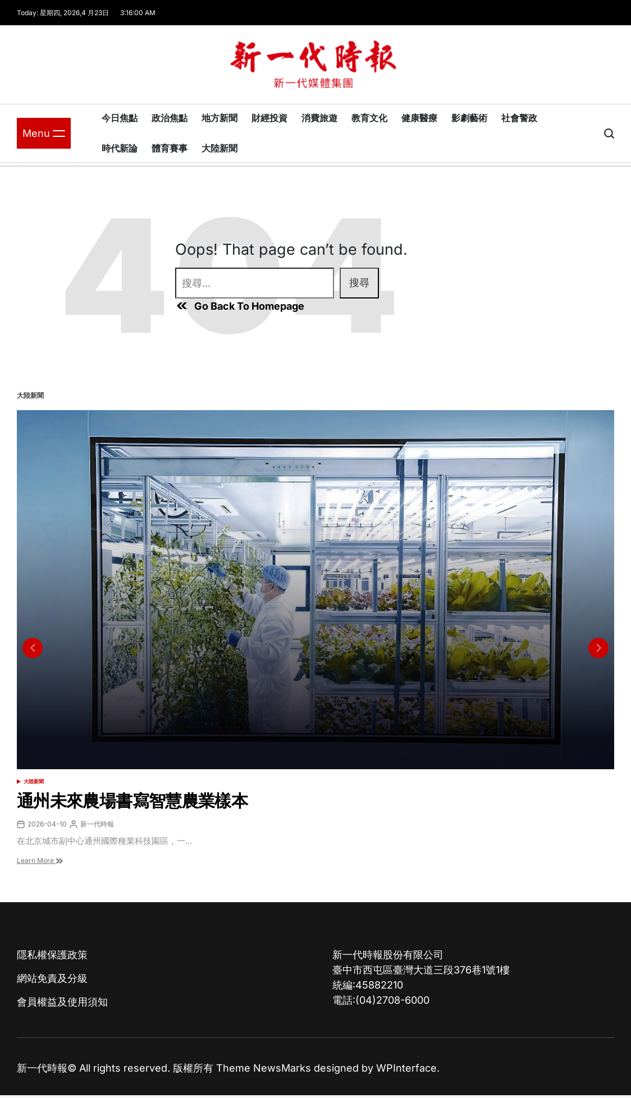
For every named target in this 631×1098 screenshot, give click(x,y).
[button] (598, 648)
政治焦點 (170, 117)
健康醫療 (419, 117)
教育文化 (369, 117)
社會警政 (519, 117)
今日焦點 (120, 117)
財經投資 (269, 117)
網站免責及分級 (52, 978)
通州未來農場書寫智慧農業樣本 (132, 801)
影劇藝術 (469, 117)
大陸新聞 (219, 148)
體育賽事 (170, 148)
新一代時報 (97, 824)
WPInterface (406, 1068)
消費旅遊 (319, 117)
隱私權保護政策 (52, 955)
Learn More (40, 860)
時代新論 (120, 148)
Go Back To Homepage (239, 306)
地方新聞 (219, 117)
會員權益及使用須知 (62, 1002)
